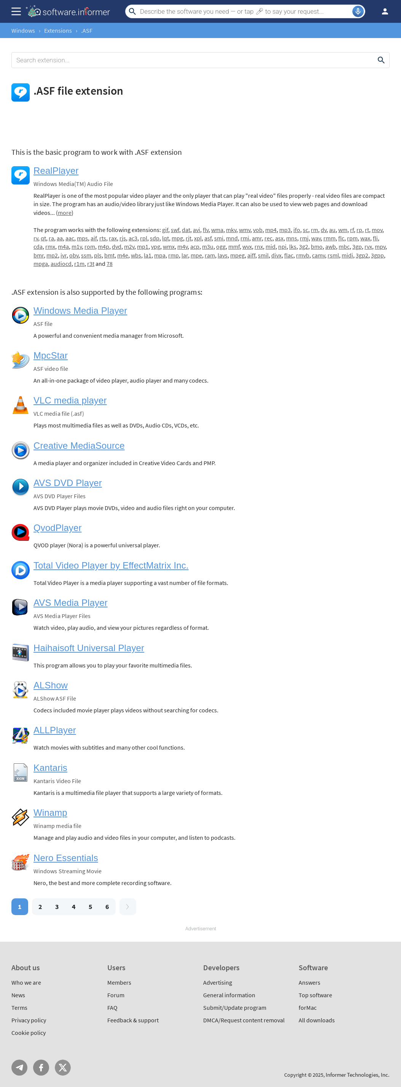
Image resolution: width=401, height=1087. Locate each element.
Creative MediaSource (79, 445)
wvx (247, 246)
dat (186, 230)
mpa (159, 255)
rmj (304, 238)
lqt (165, 238)
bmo (317, 246)
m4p (103, 246)
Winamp (50, 812)
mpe (196, 255)
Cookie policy (28, 1032)
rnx (259, 246)
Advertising (217, 982)
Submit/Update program (234, 1007)
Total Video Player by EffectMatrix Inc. (111, 565)
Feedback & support (133, 1020)
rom (89, 246)
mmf (234, 246)
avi (196, 230)
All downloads (317, 1020)
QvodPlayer (57, 528)
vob (258, 230)
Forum (115, 995)
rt (367, 230)
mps (82, 238)
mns (291, 238)
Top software (315, 995)
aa (60, 238)
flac (288, 255)
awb (330, 246)
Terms (19, 1007)
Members (119, 982)
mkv (231, 230)
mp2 (52, 255)
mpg (177, 238)
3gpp (377, 255)
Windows (23, 30)
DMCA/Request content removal (244, 1020)
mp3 (285, 230)
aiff (251, 255)
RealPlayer (56, 170)
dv (323, 230)
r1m (79, 263)
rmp (173, 255)
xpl (198, 238)
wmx (169, 246)
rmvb (302, 255)
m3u (207, 246)
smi (218, 238)
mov (377, 230)
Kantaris (50, 768)
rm (314, 230)
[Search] (245, 11)
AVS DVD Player (67, 483)
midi (347, 255)
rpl (143, 238)
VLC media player (70, 400)
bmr (38, 255)
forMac (308, 1007)
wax (365, 238)
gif (165, 230)
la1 (147, 255)
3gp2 (362, 255)
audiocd (61, 263)
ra (51, 238)
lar (184, 255)
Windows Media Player (80, 310)
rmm (329, 238)
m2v (129, 246)
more (65, 212)
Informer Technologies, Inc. (358, 1074)
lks (292, 246)
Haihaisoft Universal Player (88, 648)
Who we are (26, 982)
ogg (221, 246)
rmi (244, 238)
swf (175, 230)
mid (270, 246)
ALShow (50, 685)
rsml (333, 255)
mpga (40, 263)
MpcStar (50, 355)
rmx (50, 246)
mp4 (271, 230)
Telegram (19, 1068)
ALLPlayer (54, 730)
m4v (182, 246)
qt (43, 238)
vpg (155, 246)
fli (375, 238)
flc (341, 238)
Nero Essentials (65, 858)
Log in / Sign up (381, 11)
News (18, 995)
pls (98, 255)
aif (94, 238)
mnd (232, 238)
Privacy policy (28, 1020)
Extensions (58, 30)
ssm (86, 255)
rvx (368, 246)
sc (305, 230)
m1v (77, 246)
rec (268, 238)
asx (279, 238)
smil (263, 255)
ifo (296, 230)
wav (316, 238)
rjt (188, 238)
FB (41, 1068)
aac (69, 238)
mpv (380, 246)
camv (318, 255)
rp (359, 230)
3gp (357, 246)
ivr (63, 255)
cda (38, 246)
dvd (116, 246)
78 (110, 263)
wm (342, 230)
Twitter (63, 1068)
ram (210, 255)
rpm (352, 238)
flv (205, 230)
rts (102, 238)
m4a (63, 246)
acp (194, 246)
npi (282, 246)
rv (35, 238)
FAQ (112, 1007)
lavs (223, 255)
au (332, 230)
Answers (309, 982)
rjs (122, 238)
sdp (154, 238)
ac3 (133, 238)
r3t (90, 263)
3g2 (303, 246)
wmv (244, 230)
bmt (109, 255)
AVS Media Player (70, 603)
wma (217, 230)
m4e (122, 255)
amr (257, 238)
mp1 (142, 246)
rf (352, 230)
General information (229, 995)
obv (73, 255)
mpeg (237, 255)
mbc (344, 246)
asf (208, 238)
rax (113, 238)
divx (276, 255)
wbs (136, 255)
